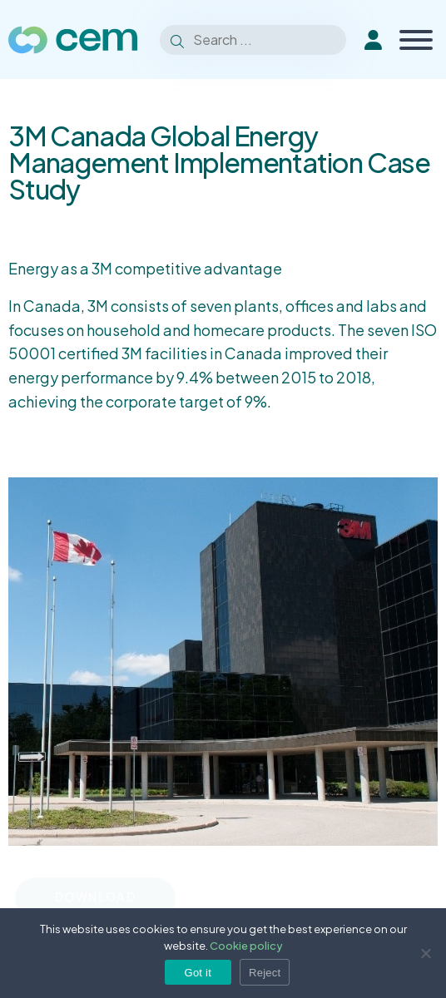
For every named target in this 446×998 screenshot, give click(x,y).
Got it (198, 972)
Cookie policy (246, 945)
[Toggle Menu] (416, 40)
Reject (264, 972)
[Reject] (425, 953)
